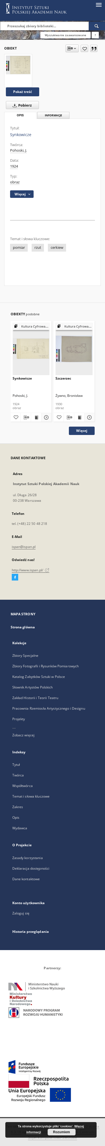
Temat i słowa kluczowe (31, 796)
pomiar (19, 247)
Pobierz (21, 105)
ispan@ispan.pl (24, 546)
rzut (37, 247)
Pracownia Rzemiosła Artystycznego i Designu (48, 708)
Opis (15, 817)
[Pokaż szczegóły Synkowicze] (46, 417)
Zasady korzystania (27, 857)
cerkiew (57, 247)
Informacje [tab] (53, 115)
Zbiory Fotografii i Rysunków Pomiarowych (45, 666)
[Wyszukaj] (97, 25)
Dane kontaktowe (26, 879)
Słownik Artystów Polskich (32, 687)
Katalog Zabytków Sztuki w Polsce (38, 676)
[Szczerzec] (74, 349)
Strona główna (23, 627)
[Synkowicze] (18, 65)
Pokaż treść (22, 91)
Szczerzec (63, 378)
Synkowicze (22, 378)
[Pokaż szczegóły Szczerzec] (89, 417)
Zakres (17, 807)
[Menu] (99, 4)
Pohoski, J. (18, 150)
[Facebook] (15, 577)
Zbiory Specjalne (25, 655)
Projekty (18, 719)
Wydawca (19, 828)
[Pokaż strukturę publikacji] (31, 326)
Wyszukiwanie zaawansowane (65, 35)
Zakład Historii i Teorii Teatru (35, 697)
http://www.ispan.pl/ (31, 570)
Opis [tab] (20, 115)
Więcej (81, 430)
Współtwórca (22, 785)
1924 (14, 166)
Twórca (18, 775)
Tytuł (16, 764)
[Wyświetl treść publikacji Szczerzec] (79, 417)
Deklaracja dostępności (31, 868)
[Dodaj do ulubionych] (84, 48)
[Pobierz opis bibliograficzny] (26, 417)
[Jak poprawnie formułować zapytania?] (95, 35)
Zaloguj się (21, 913)
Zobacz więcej (23, 735)
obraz (15, 182)
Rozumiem (61, 1132)
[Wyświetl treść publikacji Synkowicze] (36, 417)
